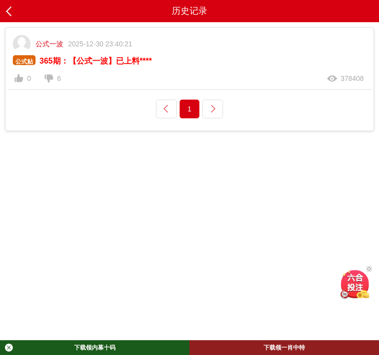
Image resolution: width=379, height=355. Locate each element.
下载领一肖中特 (284, 347)
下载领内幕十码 (60, 348)
